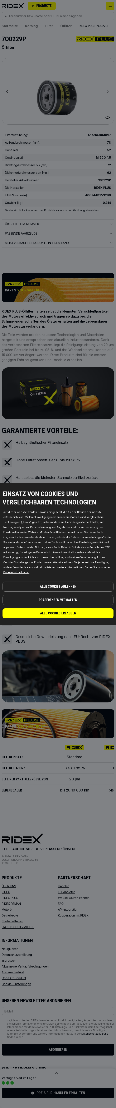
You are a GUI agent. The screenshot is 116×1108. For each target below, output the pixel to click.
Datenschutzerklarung (16, 572)
